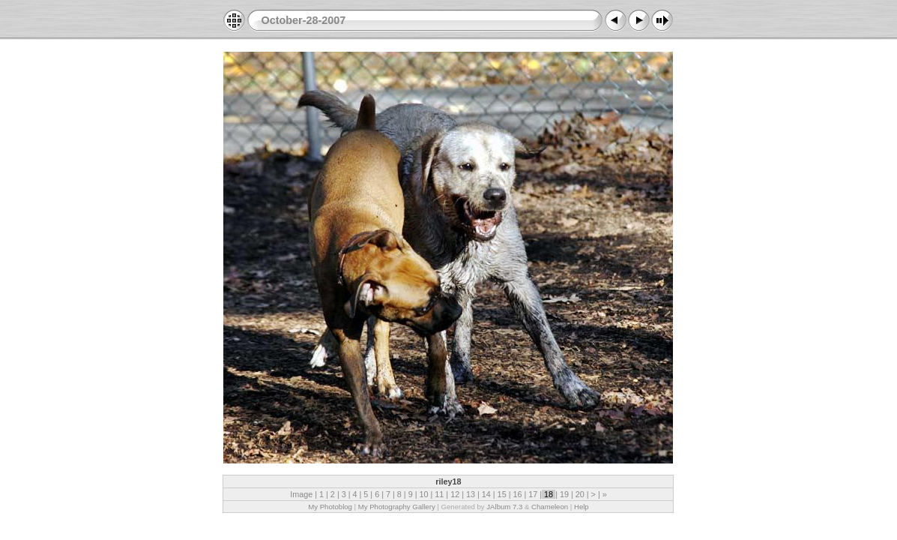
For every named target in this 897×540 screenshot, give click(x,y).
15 (502, 494)
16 (517, 494)
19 (564, 494)
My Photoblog (330, 506)
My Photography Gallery (396, 506)
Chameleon (549, 506)
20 (580, 494)
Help (581, 506)
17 (533, 494)
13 (470, 494)
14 (486, 494)
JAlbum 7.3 (504, 506)
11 (439, 494)
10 (423, 494)
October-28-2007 (303, 20)
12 (455, 494)
